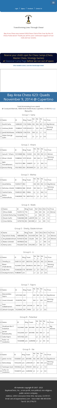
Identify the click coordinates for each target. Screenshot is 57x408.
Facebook (30, 8)
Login (16, 8)
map (53, 108)
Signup (23, 8)
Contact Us (39, 8)
